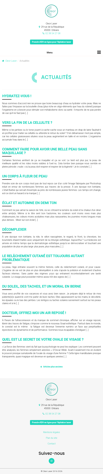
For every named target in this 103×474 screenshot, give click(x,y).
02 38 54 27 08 (52, 33)
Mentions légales (51, 432)
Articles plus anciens (53, 367)
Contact (52, 443)
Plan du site (51, 438)
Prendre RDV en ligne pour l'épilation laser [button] (51, 42)
